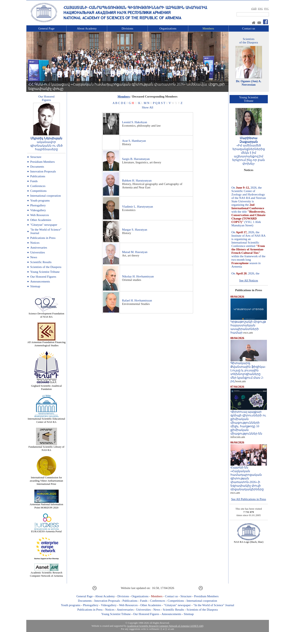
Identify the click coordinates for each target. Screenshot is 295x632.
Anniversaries (38, 247)
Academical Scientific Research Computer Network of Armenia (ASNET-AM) (165, 626)
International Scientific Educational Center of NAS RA (46, 419)
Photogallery (38, 205)
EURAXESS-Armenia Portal (46, 530)
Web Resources (39, 215)
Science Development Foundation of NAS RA (46, 314)
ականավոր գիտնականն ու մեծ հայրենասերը (46, 145)
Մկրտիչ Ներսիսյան (46, 138)
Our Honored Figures (43, 276)
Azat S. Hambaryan (134, 140)
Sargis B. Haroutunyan (136, 159)
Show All (147, 107)
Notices (35, 242)
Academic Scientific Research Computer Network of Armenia (46, 573)
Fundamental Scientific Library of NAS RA (46, 447)
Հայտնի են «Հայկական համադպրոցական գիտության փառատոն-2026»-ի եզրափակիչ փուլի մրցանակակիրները (249, 477)
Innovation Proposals (43, 171)
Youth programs (40, 200)
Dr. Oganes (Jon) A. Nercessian (248, 83)
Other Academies (40, 220)
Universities (37, 252)
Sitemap (35, 286)
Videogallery (38, 210)
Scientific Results (41, 262)
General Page (46, 28)
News (33, 257)
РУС (266, 8)
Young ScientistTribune (248, 99)
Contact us (248, 28)
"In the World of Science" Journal (213, 605)
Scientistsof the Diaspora (248, 40)
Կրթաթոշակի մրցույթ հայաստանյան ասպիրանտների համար (249, 325)
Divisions (127, 28)
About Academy (87, 28)
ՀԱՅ (254, 8)
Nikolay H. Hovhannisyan (138, 276)
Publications (37, 176)
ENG (260, 8)
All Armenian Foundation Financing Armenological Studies (46, 342)
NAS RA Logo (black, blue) (248, 540)
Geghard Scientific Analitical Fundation (46, 386)
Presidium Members (42, 161)
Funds (34, 181)
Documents (37, 166)
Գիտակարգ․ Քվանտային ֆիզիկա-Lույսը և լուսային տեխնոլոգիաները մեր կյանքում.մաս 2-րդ (249, 371)
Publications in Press (43, 237)
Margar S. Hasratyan (134, 229)
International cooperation (45, 195)
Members (208, 28)
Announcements (40, 281)
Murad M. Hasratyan (134, 252)
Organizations (167, 28)
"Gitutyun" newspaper (43, 224)
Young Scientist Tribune (45, 271)
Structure (35, 157)
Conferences (37, 186)
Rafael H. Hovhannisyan (137, 300)
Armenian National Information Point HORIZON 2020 (46, 504)
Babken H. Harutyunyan (137, 180)
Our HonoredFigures (46, 98)
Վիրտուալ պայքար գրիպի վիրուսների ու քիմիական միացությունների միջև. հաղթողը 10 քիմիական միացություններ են (249, 421)
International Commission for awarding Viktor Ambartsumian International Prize (46, 479)
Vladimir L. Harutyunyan (137, 206)
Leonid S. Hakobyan (134, 122)
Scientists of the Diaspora (45, 267)
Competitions (38, 190)
